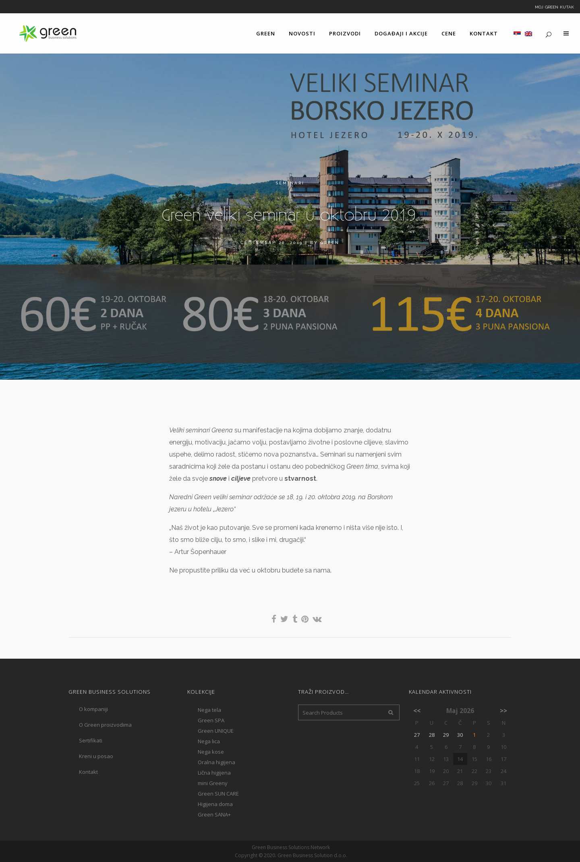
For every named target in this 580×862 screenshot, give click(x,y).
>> (503, 710)
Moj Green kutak (554, 6)
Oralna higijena (216, 762)
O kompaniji (93, 709)
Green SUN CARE (218, 793)
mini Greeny (213, 783)
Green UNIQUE (216, 730)
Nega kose (211, 751)
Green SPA (211, 720)
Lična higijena (214, 772)
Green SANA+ (214, 814)
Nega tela (209, 709)
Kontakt (88, 771)
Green (330, 242)
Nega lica (209, 741)
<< (416, 710)
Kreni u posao (96, 756)
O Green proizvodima (105, 724)
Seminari (290, 183)
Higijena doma (215, 804)
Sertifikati (90, 740)
